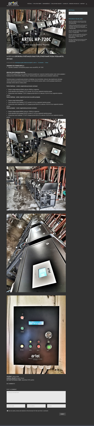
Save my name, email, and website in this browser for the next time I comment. (28, 411)
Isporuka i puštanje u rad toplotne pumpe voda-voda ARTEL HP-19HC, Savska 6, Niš (77, 22)
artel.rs (35, 62)
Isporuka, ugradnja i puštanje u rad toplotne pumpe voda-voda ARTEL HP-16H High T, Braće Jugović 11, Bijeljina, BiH (78, 35)
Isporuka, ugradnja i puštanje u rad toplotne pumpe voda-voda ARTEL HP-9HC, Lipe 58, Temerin (78, 31)
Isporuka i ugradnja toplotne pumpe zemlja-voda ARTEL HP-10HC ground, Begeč (78, 40)
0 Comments (40, 62)
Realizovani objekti (28, 62)
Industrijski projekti (19, 62)
